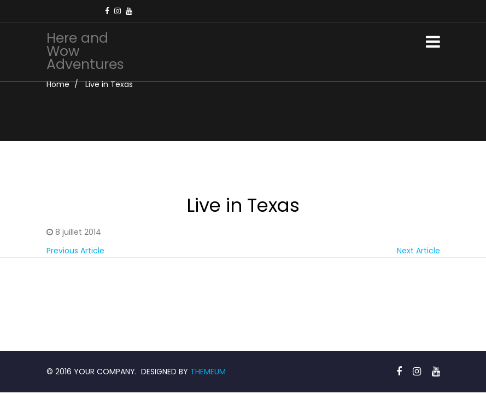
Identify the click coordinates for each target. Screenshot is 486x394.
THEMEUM (208, 371)
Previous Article (75, 250)
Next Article (418, 250)
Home (57, 84)
